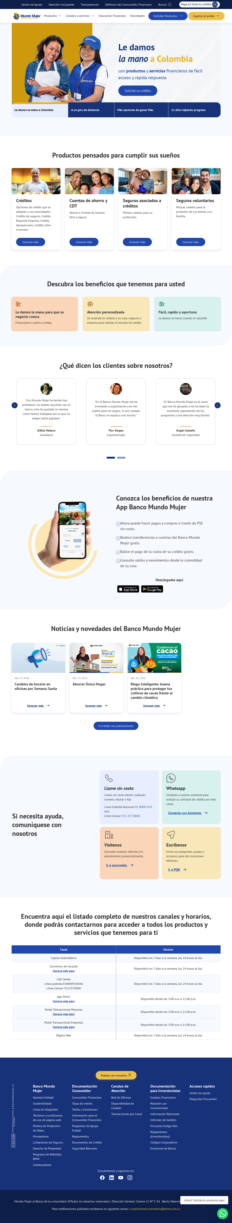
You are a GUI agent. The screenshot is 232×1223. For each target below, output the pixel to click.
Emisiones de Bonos (163, 1148)
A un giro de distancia (85, 110)
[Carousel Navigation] (116, 405)
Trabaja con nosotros (116, 1075)
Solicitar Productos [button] (168, 16)
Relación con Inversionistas (159, 1106)
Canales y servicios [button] (80, 16)
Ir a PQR (174, 869)
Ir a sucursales (117, 865)
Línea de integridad (45, 1109)
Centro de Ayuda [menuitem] (32, 4)
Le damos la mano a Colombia (34, 110)
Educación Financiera (112, 16)
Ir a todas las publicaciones (116, 726)
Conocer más (30, 242)
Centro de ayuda (199, 1093)
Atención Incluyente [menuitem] (61, 4)
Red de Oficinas (121, 1097)
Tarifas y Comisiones (85, 1109)
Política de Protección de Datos (46, 1128)
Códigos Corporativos (164, 1142)
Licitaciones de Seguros (48, 1142)
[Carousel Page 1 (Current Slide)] (111, 458)
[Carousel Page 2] (121, 458)
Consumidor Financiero (86, 1097)
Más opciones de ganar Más (135, 110)
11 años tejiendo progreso (188, 110)
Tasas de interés (82, 1103)
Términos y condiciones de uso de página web (48, 1118)
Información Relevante (164, 1114)
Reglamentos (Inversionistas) (160, 1134)
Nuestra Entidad (43, 1097)
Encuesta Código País (164, 1126)
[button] (15, 405)
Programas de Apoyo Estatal (85, 1128)
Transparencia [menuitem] (89, 4)
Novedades (137, 16)
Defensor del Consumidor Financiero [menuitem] (128, 4)
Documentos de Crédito (87, 1142)
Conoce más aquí (64, 971)
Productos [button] (52, 16)
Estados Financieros (163, 1097)
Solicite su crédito (138, 91)
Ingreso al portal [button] (206, 16)
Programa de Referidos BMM (47, 1156)
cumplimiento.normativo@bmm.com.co (154, 1209)
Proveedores (41, 1136)
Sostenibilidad (42, 1103)
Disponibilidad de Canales (122, 1106)
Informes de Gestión (163, 1120)
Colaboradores (42, 1165)
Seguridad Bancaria (84, 1148)
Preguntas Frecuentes (203, 1099)
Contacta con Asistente (185, 813)
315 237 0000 (131, 816)
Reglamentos (80, 1136)
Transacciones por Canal (126, 1114)
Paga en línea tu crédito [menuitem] (199, 4)
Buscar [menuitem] (164, 4)
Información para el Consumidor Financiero (86, 1118)
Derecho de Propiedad (47, 1148)
